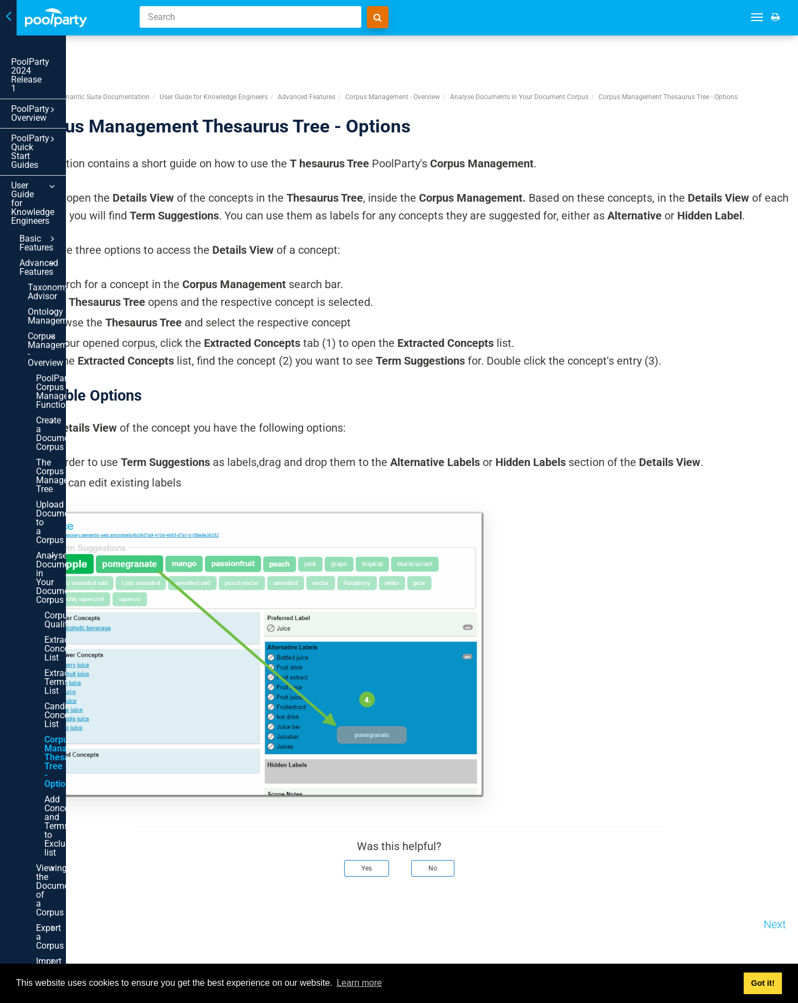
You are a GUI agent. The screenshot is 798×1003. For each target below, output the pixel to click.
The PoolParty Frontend (76, 784)
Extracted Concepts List (71, 413)
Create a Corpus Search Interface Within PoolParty (68, 631)
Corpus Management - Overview (76, 234)
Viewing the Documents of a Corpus (80, 566)
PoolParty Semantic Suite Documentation (220, 55)
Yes (433, 896)
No (499, 896)
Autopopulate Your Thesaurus (76, 759)
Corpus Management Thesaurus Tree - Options (76, 495)
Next (775, 952)
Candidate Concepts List (71, 462)
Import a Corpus (80, 607)
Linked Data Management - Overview (76, 730)
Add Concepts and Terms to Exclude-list (71, 533)
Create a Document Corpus (80, 291)
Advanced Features (72, 174)
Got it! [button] (762, 983)
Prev (172, 952)
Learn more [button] (359, 982)
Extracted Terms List (76, 438)
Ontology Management (76, 209)
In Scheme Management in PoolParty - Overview (76, 925)
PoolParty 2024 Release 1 (61, 62)
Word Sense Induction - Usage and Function (80, 697)
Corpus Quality (73, 393)
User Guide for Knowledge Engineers (68, 136)
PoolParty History (76, 853)
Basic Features (72, 159)
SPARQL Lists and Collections (76, 872)
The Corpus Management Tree (71, 316)
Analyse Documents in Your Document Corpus (80, 369)
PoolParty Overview (68, 83)
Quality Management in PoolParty (76, 808)
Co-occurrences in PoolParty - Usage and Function (80, 663)
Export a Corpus (80, 591)
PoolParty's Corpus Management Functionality (73, 263)
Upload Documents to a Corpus (80, 340)
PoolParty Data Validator (76, 832)
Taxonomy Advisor (64, 190)
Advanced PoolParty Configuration (76, 897)
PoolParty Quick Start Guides (68, 107)
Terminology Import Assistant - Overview (76, 954)
